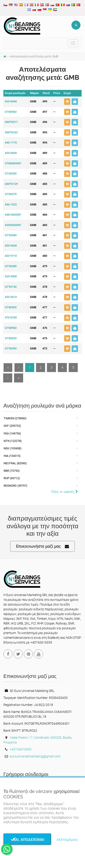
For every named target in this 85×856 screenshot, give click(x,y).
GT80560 (11, 111)
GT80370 (11, 194)
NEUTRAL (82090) (15, 463)
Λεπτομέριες (67, 839)
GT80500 (11, 307)
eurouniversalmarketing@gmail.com (35, 756)
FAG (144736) (12, 433)
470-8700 (11, 317)
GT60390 (11, 173)
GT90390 (11, 348)
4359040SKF (13, 225)
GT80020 (11, 338)
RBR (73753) (12, 470)
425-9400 (11, 276)
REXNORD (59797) (15, 485)
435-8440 (11, 101)
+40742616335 (21, 749)
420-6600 (11, 153)
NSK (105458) (13, 448)
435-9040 (11, 245)
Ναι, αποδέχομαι (27, 839)
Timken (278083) (15, 418)
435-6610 (11, 297)
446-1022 (11, 204)
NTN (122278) (13, 441)
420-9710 (11, 255)
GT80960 (11, 328)
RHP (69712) (12, 478)
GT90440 (11, 235)
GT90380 (11, 266)
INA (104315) (12, 455)
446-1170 (11, 142)
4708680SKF (13, 163)
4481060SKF (13, 214)
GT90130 (11, 286)
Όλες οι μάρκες (64, 492)
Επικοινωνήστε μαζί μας (42, 546)
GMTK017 (11, 122)
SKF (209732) (12, 425)
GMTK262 (11, 132)
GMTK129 (11, 184)
